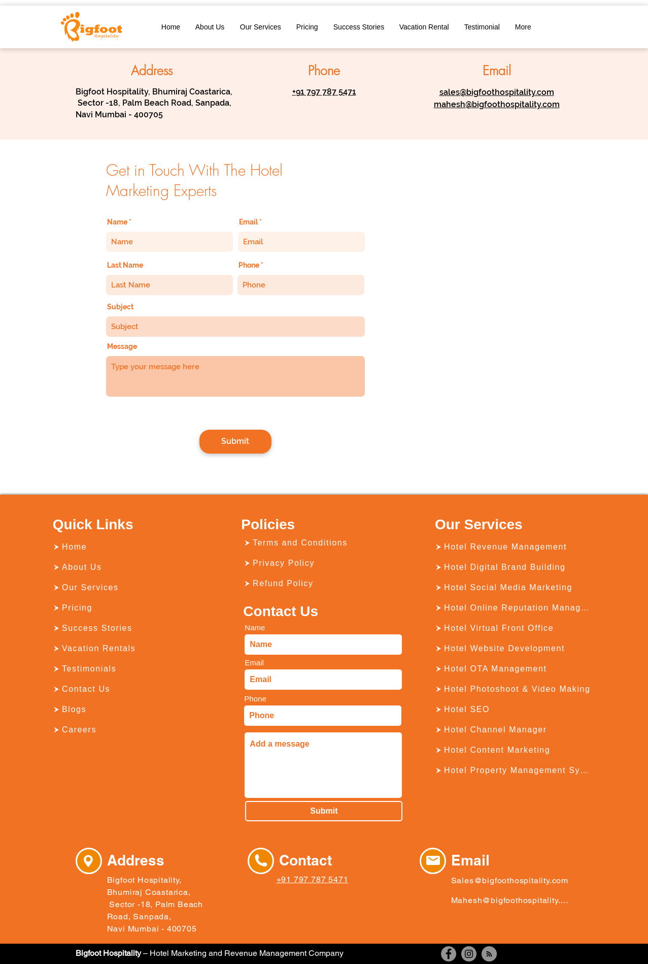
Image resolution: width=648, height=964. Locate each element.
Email (248, 222)
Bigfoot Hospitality (108, 953)
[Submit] (235, 442)
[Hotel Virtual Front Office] (513, 628)
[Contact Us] (131, 689)
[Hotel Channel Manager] (513, 729)
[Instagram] (468, 953)
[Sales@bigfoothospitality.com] (512, 880)
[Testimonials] (131, 668)
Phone (248, 265)
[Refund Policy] (322, 583)
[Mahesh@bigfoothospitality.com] (510, 900)
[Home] (131, 547)
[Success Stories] (131, 628)
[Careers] (131, 729)
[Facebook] (448, 953)
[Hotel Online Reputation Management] (513, 608)
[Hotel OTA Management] (513, 668)
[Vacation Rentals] (131, 648)
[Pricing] (131, 608)
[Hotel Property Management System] (513, 770)
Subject (120, 306)
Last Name (125, 265)
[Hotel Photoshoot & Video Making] (513, 689)
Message (122, 346)
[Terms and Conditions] (322, 543)
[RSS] (489, 953)
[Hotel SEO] (513, 709)
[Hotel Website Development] (513, 648)
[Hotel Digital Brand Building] (513, 567)
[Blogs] (131, 709)
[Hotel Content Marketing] (513, 750)
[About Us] (131, 567)
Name (117, 222)
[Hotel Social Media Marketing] (513, 587)
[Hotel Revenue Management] (513, 547)
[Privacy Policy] (322, 563)
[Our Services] (131, 587)
